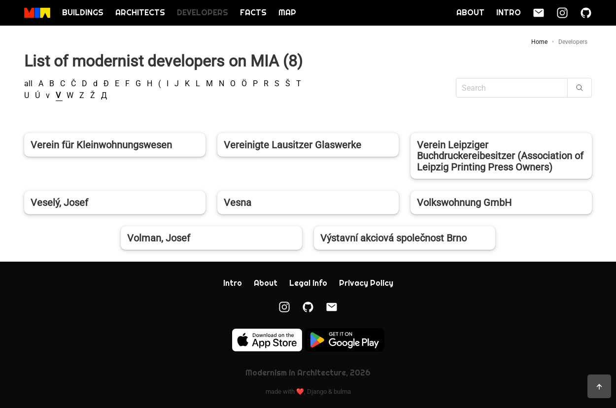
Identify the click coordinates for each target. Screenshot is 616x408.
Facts (253, 12)
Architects (140, 12)
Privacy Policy (366, 283)
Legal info (308, 283)
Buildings (82, 12)
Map (287, 12)
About (470, 12)
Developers (202, 12)
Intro (508, 12)
